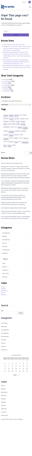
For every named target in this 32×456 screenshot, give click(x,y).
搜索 (2, 311)
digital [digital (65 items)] (18, 121)
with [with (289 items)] (9, 146)
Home (3, 263)
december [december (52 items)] (6, 121)
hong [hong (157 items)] (23, 124)
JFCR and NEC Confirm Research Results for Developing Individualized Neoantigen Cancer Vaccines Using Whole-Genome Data (13, 197)
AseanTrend (4, 415)
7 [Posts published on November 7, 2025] (19, 363)
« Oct (14, 375)
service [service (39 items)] (21, 138)
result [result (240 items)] (6, 139)
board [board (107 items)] (11, 119)
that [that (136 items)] (16, 142)
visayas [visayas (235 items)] (25, 142)
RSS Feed (4, 277)
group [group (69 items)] (18, 124)
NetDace (3, 405)
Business (5, 87)
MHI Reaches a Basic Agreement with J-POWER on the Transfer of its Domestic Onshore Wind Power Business (17, 67)
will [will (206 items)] (5, 146)
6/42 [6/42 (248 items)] (6, 116)
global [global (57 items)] (13, 124)
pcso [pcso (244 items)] (11, 135)
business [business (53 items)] (17, 118)
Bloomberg (4, 290)
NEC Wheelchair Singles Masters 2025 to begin (13, 208)
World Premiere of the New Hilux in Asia (13, 44)
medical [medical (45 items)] (5, 131)
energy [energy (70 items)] (23, 121)
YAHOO (3, 385)
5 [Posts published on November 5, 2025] (12, 363)
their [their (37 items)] (20, 141)
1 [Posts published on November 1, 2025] (23, 361)
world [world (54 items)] (14, 145)
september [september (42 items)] (16, 138)
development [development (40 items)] (12, 121)
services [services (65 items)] (26, 138)
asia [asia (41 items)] (21, 115)
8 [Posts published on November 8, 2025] (23, 363)
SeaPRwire (6, 89)
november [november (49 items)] (23, 131)
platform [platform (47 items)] (16, 134)
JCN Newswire (7, 85)
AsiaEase (3, 402)
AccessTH (3, 412)
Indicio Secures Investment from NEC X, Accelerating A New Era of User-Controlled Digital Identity (15, 212)
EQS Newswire (7, 91)
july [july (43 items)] (16, 126)
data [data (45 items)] (27, 118)
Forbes (3, 292)
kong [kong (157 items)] (20, 127)
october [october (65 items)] (6, 135)
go (20, 313)
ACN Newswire (7, 81)
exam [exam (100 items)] (5, 124)
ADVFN (3, 287)
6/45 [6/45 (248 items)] (11, 116)
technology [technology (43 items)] (11, 141)
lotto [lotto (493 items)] (25, 128)
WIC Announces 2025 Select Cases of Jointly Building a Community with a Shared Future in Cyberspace (15, 217)
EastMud (3, 399)
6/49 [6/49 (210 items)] (16, 116)
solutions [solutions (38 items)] (5, 141)
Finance (5, 83)
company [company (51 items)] (22, 118)
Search (3, 152)
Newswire (3, 294)
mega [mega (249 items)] (11, 132)
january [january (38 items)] (12, 126)
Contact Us (5, 270)
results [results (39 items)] (11, 138)
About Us (4, 267)
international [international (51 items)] (6, 127)
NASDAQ (3, 289)
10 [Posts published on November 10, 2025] (5, 366)
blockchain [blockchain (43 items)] (6, 118)
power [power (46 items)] (21, 134)
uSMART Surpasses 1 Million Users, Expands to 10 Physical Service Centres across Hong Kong (14, 203)
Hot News (5, 79)
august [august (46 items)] (24, 115)
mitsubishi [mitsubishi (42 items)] (17, 131)
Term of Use (5, 273)
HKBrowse (4, 409)
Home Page (4, 323)
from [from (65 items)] (9, 124)
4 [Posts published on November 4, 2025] (8, 363)
